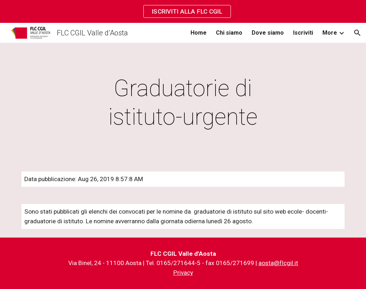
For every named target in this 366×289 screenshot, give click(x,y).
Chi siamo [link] (229, 32)
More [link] (329, 32)
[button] (357, 32)
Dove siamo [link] (268, 32)
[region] (183, 11)
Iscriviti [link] (303, 32)
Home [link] (199, 32)
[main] (182, 102)
